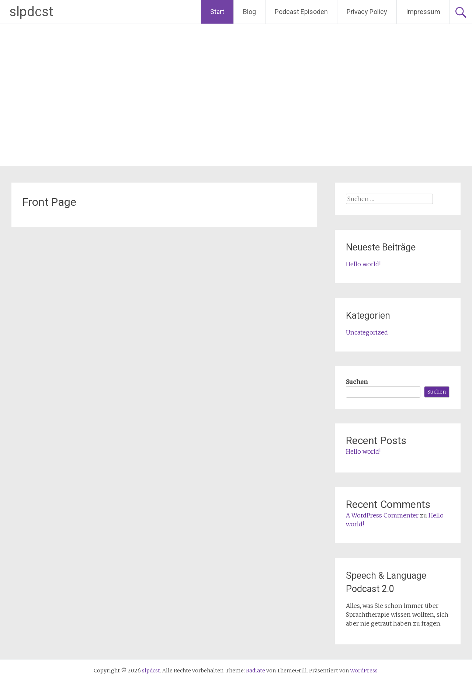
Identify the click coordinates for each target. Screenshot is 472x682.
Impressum (423, 11)
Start (217, 11)
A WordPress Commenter (382, 515)
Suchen (357, 381)
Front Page (49, 201)
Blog (249, 11)
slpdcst (31, 12)
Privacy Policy (367, 11)
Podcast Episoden (301, 11)
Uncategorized (367, 332)
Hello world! (363, 264)
